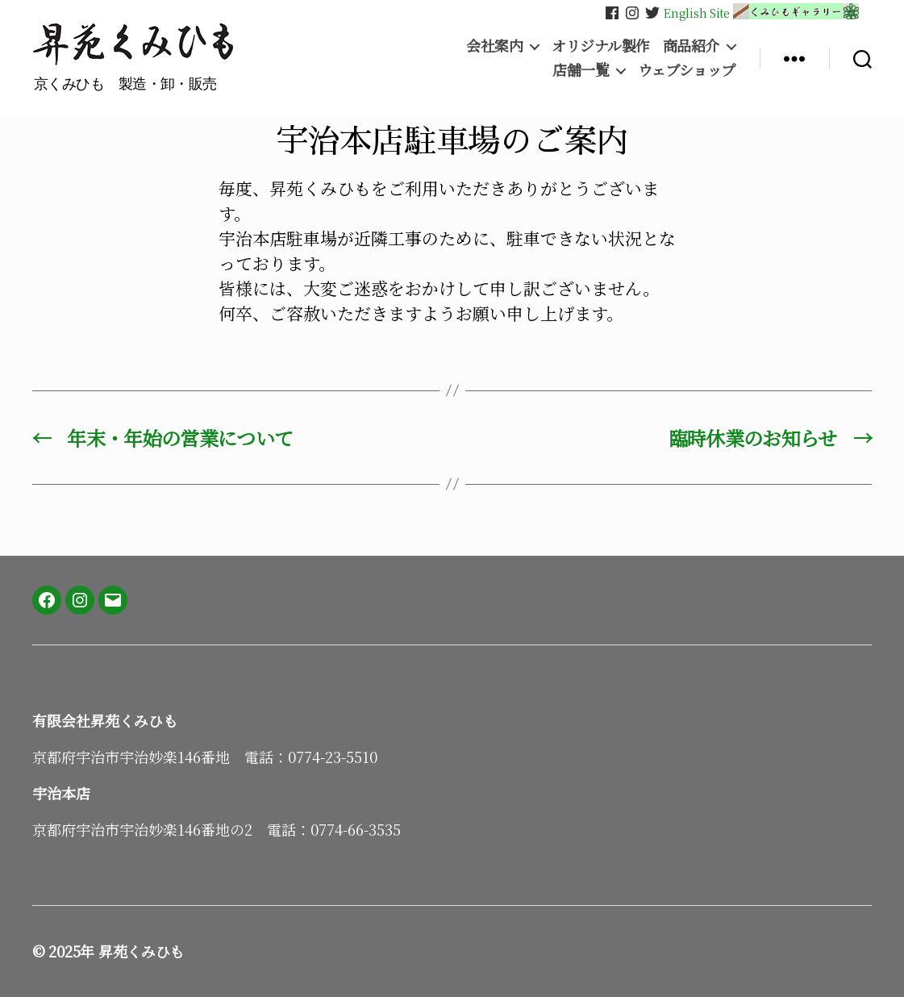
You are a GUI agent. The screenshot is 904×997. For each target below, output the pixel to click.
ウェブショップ (686, 70)
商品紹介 (691, 46)
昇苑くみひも (141, 951)
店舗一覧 (580, 70)
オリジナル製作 (601, 46)
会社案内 (494, 46)
